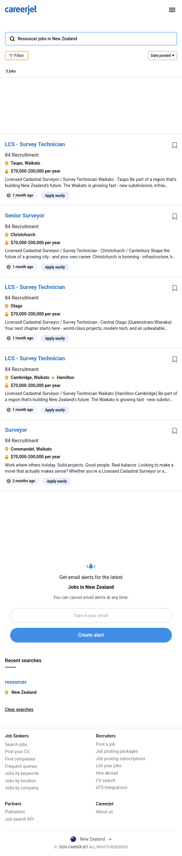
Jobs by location (20, 780)
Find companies (20, 758)
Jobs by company (22, 787)
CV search (105, 780)
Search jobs (16, 744)
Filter (16, 55)
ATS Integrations (111, 787)
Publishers (15, 812)
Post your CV (17, 751)
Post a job (105, 744)
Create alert (91, 635)
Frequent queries (21, 766)
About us (104, 812)
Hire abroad (107, 773)
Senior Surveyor (24, 215)
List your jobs (108, 766)
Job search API (19, 819)
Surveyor (16, 430)
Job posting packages (117, 751)
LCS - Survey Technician (35, 144)
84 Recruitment (22, 155)
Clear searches (19, 709)
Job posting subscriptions (120, 758)
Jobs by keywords (22, 773)
